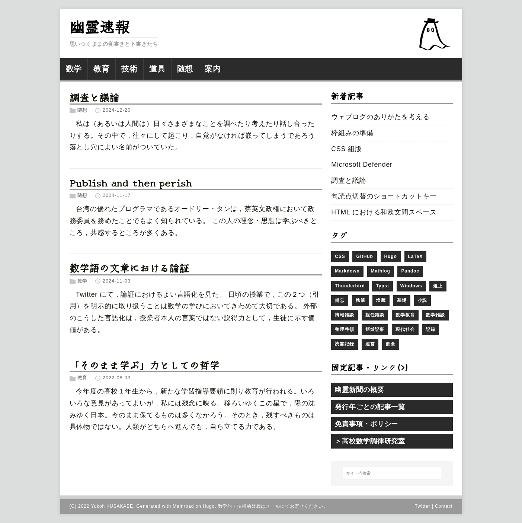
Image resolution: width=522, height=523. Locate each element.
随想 (82, 110)
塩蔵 (381, 300)
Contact (444, 506)
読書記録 (344, 344)
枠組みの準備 (352, 133)
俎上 (438, 285)
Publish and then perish (131, 182)
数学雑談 (435, 315)
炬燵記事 (375, 329)
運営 (370, 344)
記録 (430, 329)
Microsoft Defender (361, 164)
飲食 (390, 344)
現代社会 (405, 329)
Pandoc (410, 271)
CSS (340, 256)
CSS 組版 (346, 149)
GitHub (364, 256)
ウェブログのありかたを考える (380, 117)
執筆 (360, 300)
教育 (82, 378)
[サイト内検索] (392, 473)
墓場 (402, 300)
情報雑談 (344, 315)
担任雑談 (375, 315)
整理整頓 (344, 329)
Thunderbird (350, 285)
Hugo (390, 256)
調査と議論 (94, 97)
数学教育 (405, 315)
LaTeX (415, 256)
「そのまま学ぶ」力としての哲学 (145, 364)
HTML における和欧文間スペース (383, 212)
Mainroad (183, 506)
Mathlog (380, 271)
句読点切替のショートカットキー (383, 196)
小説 (422, 300)
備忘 (340, 300)
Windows (411, 285)
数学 (82, 281)
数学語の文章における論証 (130, 267)
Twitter (422, 506)
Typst (382, 285)
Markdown (347, 271)
